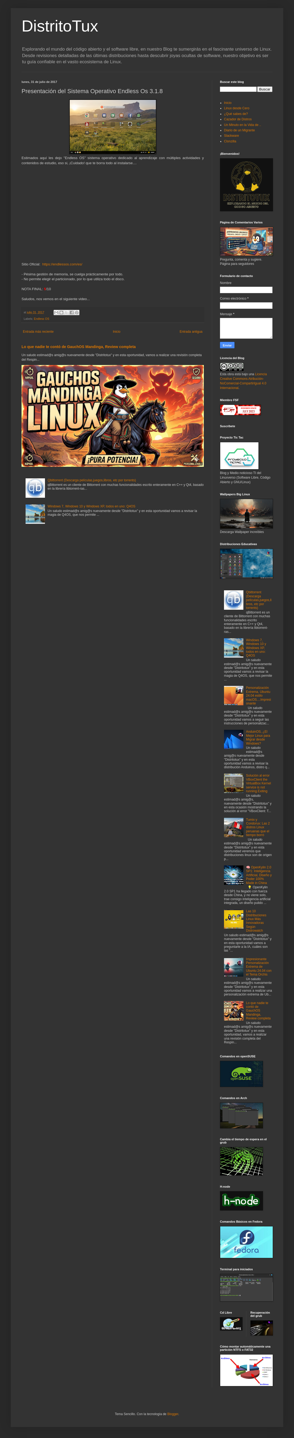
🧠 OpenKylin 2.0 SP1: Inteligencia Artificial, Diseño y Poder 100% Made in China (259, 875)
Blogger (172, 1414)
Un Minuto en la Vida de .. (242, 125)
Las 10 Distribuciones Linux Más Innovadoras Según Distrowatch (256, 920)
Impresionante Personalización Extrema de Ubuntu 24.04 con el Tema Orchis (259, 967)
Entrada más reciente (38, 332)
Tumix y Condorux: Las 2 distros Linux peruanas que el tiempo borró (258, 827)
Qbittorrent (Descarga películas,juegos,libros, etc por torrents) (92, 480)
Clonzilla (230, 141)
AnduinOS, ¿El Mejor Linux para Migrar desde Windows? (258, 737)
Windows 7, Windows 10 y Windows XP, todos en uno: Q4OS (91, 506)
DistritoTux (60, 26)
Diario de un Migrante (239, 130)
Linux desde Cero (236, 108)
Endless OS (41, 318)
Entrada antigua (191, 332)
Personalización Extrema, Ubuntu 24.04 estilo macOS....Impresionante (258, 695)
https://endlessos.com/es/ (62, 264)
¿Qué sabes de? (236, 114)
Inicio (116, 332)
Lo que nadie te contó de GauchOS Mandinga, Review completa (79, 347)
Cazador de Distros (238, 119)
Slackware (231, 136)
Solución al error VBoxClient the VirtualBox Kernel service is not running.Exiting (258, 783)
